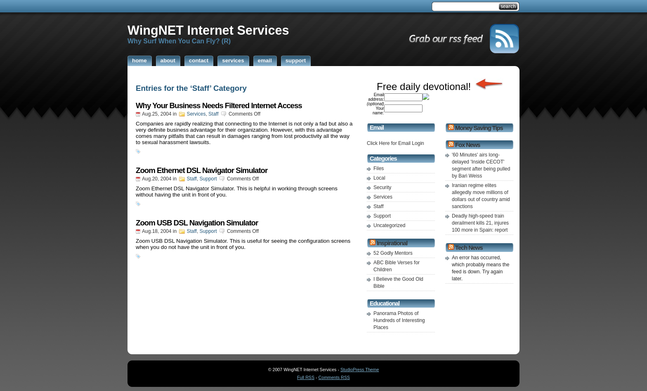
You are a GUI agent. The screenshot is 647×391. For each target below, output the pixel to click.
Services (196, 114)
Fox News (467, 145)
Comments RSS (334, 377)
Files (378, 168)
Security (382, 187)
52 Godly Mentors (393, 253)
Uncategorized (389, 225)
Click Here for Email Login (395, 143)
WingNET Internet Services (208, 30)
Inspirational (392, 243)
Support (208, 179)
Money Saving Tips (479, 128)
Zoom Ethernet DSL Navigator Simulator (201, 170)
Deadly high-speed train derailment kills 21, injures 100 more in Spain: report (480, 223)
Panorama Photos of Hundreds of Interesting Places (399, 320)
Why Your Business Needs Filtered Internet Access (219, 105)
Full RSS (305, 377)
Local (379, 178)
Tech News (468, 247)
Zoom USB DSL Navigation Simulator (197, 222)
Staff (213, 114)
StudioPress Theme (359, 369)
